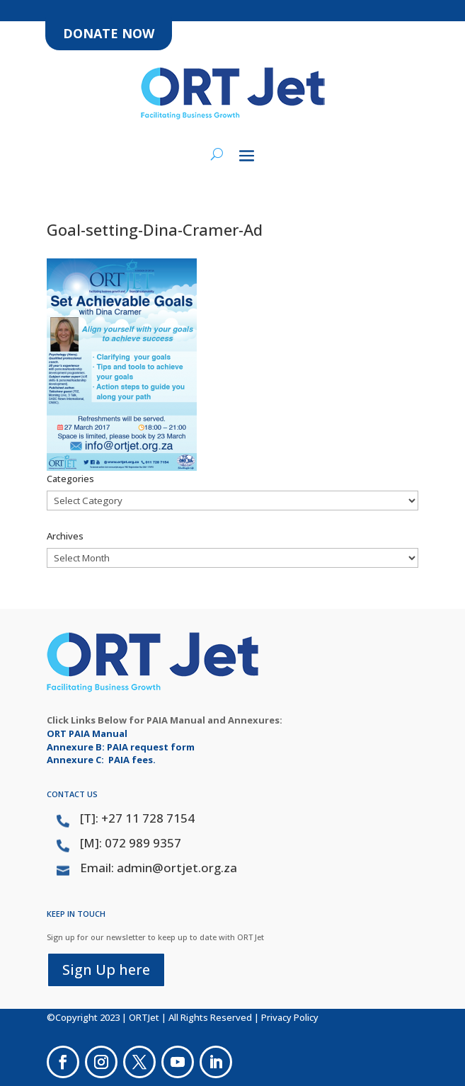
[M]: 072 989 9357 (130, 843)
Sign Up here (106, 969)
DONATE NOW (108, 33)
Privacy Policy (289, 1017)
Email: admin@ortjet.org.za (158, 867)
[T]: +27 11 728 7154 (137, 818)
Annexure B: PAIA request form (121, 747)
